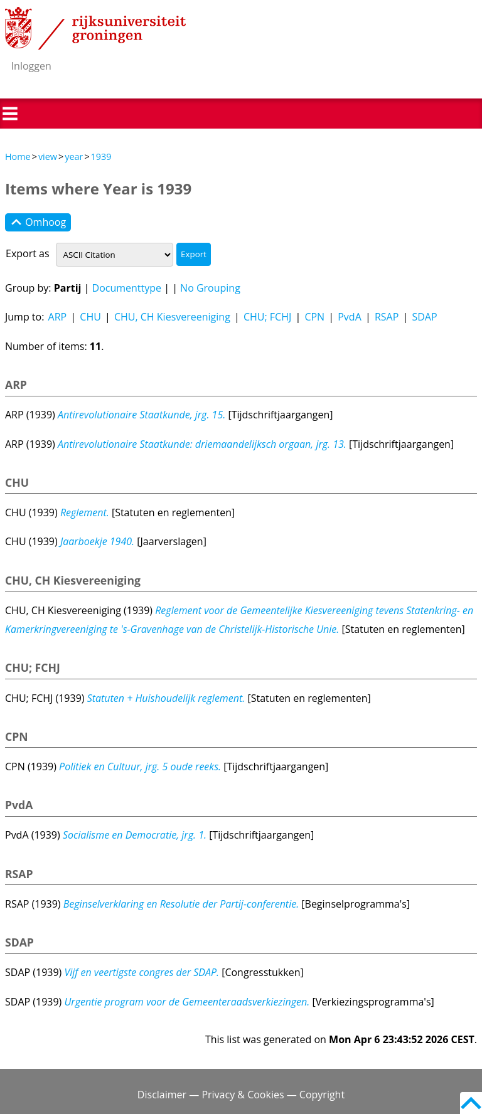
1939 (101, 156)
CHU (90, 317)
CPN (314, 317)
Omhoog (38, 223)
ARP (57, 317)
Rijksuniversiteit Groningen (95, 28)
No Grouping (210, 288)
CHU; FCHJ (267, 317)
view (47, 156)
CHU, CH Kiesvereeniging (172, 317)
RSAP (387, 317)
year (74, 156)
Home (18, 156)
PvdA (350, 317)
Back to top (471, 1103)
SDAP (424, 317)
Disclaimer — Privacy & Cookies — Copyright (241, 1094)
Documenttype (127, 288)
